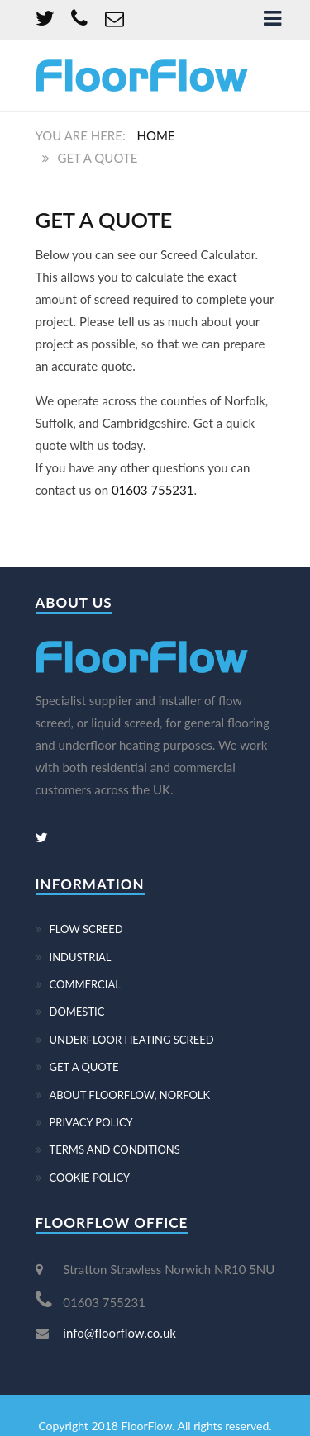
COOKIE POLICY (90, 1177)
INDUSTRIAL (81, 957)
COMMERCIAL (85, 984)
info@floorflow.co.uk (119, 1332)
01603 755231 (153, 489)
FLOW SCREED (86, 929)
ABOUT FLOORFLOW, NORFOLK (130, 1095)
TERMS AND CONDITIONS (115, 1149)
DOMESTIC (77, 1011)
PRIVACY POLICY (91, 1122)
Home (156, 135)
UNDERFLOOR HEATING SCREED (132, 1039)
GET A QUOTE (84, 1066)
